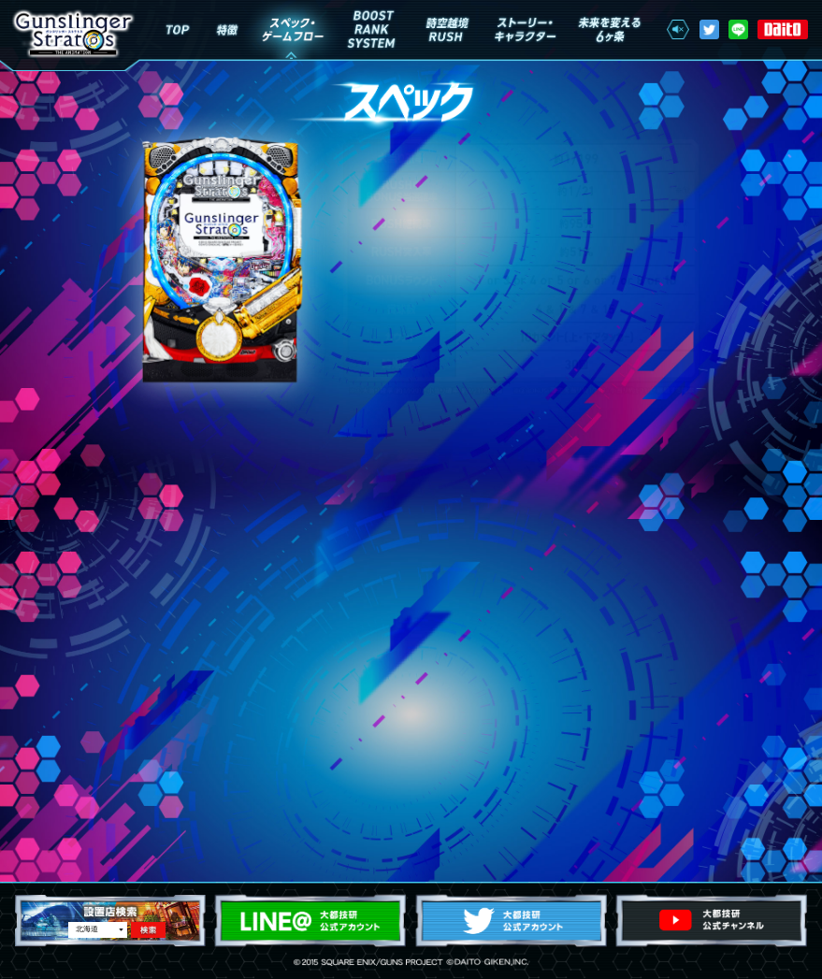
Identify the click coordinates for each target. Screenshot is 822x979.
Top (176, 29)
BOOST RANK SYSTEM (371, 29)
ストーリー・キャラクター (526, 29)
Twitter (709, 29)
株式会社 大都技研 (783, 30)
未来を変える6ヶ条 (608, 29)
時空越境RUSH (447, 29)
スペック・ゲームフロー (291, 29)
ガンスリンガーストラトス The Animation (73, 33)
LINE (738, 29)
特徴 (227, 29)
